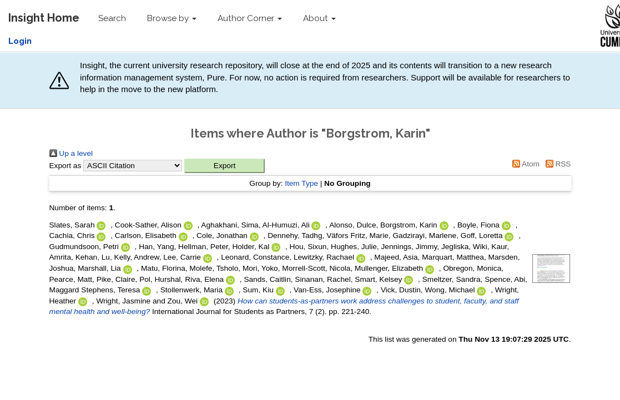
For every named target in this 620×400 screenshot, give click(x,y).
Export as (65, 165)
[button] (224, 166)
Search (112, 18)
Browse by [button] (171, 18)
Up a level (71, 153)
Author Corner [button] (250, 18)
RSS (556, 164)
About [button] (319, 18)
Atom (524, 164)
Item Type (301, 183)
